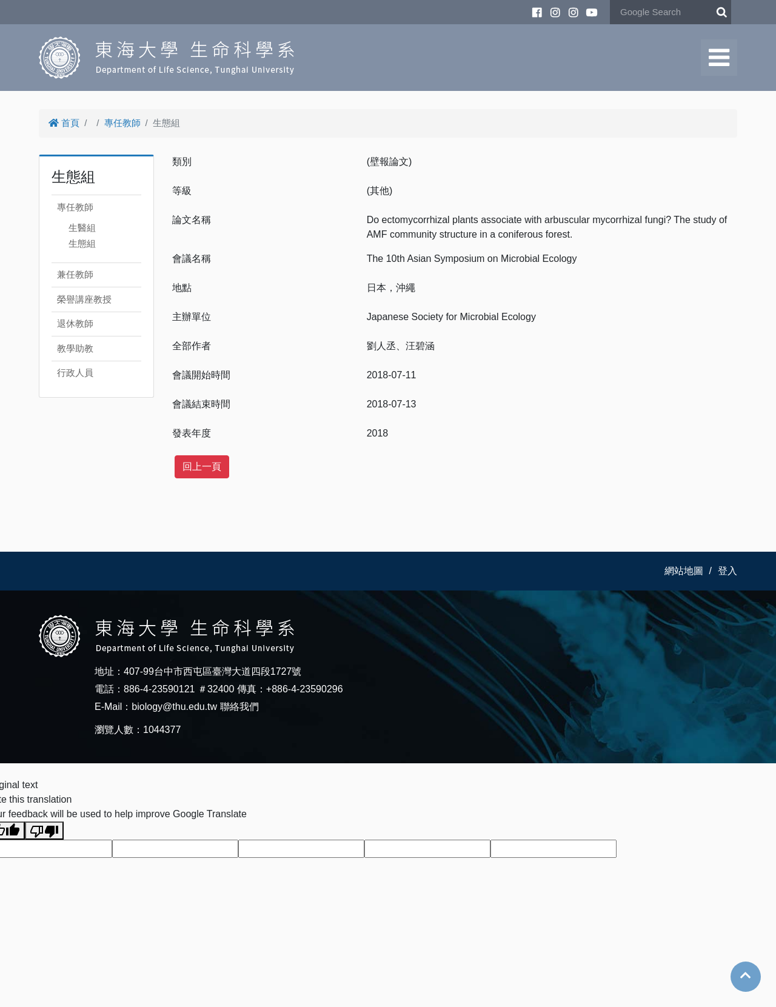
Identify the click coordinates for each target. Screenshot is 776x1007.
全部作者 (191, 346)
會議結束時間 (201, 404)
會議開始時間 (201, 375)
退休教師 (75, 323)
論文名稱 (191, 220)
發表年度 (191, 433)
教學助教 (75, 348)
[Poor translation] (44, 830)
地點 (182, 288)
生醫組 (82, 227)
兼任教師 (75, 274)
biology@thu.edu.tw (174, 706)
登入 (727, 571)
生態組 (82, 243)
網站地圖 (683, 571)
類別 (182, 161)
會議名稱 (191, 258)
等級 (182, 191)
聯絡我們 (239, 706)
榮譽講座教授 (84, 299)
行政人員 (75, 372)
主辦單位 (191, 317)
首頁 (63, 123)
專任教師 (122, 123)
